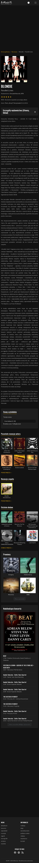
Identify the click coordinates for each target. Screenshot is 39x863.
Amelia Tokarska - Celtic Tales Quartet (14, 675)
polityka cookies (25, 833)
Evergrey (11, 574)
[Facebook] (15, 852)
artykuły (3, 841)
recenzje (3, 833)
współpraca (24, 838)
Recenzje (14, 52)
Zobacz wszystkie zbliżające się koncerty (19, 724)
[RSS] (23, 852)
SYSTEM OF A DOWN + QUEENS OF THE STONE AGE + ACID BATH (18, 666)
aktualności (4, 825)
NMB (28, 594)
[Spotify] (19, 852)
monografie (4, 838)
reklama (23, 836)
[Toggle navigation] (35, 2)
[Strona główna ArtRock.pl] (6, 3)
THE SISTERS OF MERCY (10, 697)
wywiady (3, 843)
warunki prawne (25, 831)
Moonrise (11, 594)
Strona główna (5, 52)
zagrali (3, 836)
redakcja (23, 825)
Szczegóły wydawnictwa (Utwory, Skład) (16, 111)
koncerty (3, 828)
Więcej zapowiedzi (19, 599)
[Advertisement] (19, 27)
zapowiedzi (4, 831)
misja (22, 828)
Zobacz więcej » (6, 548)
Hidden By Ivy (28, 574)
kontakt (23, 841)
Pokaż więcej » (6, 472)
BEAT (4, 656)
